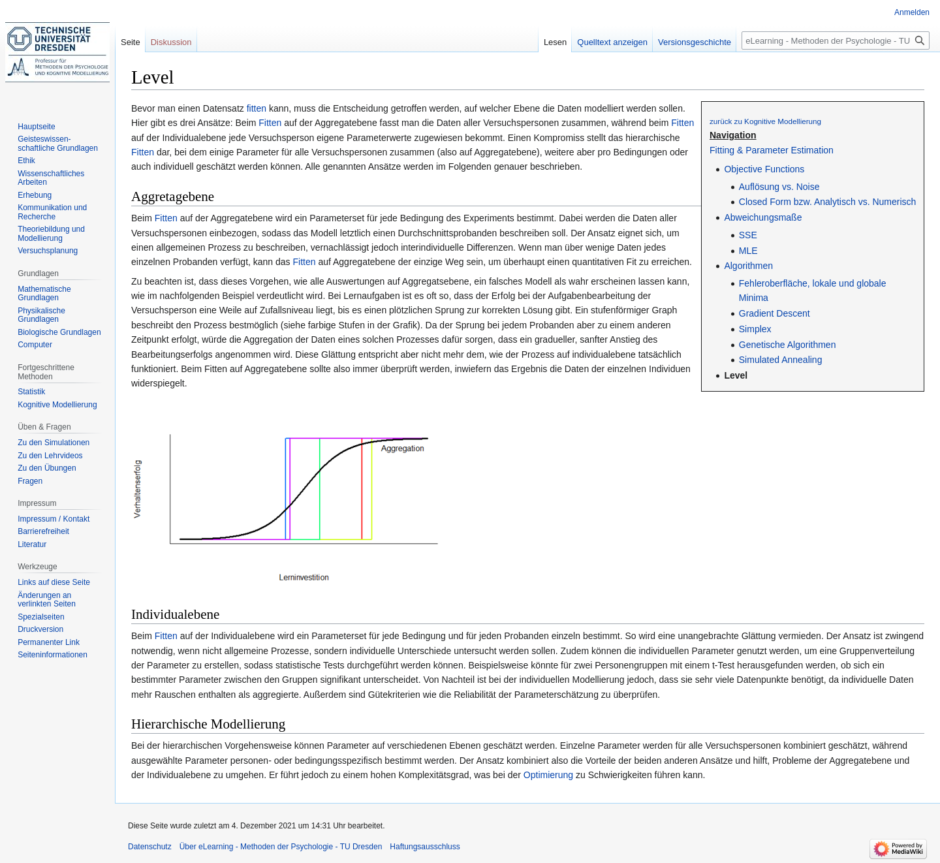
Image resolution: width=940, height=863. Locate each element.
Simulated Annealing (780, 359)
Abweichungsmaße (763, 217)
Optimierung (548, 775)
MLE (748, 250)
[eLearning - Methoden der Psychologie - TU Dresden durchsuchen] (836, 40)
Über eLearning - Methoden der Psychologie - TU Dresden (281, 846)
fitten (256, 108)
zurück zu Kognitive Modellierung (765, 121)
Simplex (755, 329)
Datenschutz (150, 846)
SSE (748, 235)
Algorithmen (748, 265)
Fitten (269, 123)
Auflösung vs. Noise (779, 186)
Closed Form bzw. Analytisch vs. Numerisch (827, 201)
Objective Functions (764, 169)
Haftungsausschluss (425, 846)
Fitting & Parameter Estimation (772, 150)
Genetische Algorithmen (787, 344)
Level (735, 375)
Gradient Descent (774, 313)
